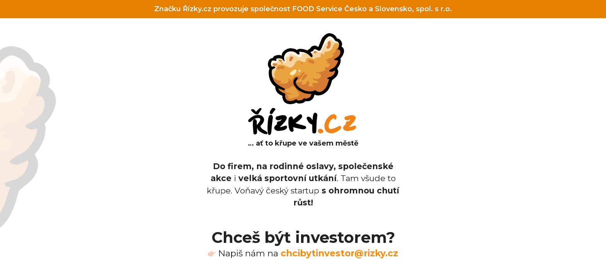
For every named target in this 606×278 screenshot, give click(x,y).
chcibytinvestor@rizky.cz (339, 253)
